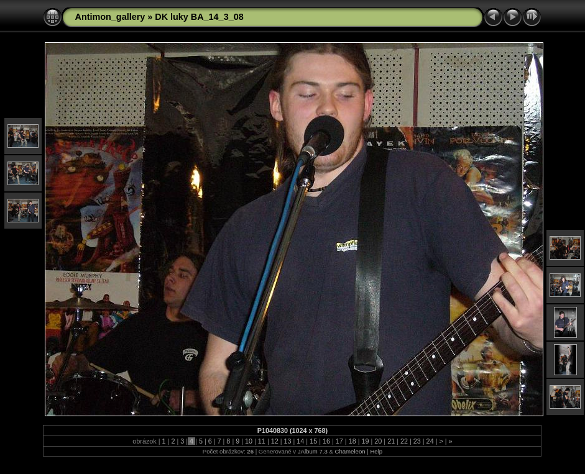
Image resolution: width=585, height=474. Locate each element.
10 (248, 441)
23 (417, 441)
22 (404, 441)
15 (313, 441)
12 (274, 441)
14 (300, 441)
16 (326, 441)
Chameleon (349, 451)
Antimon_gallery (110, 17)
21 (391, 441)
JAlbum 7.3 (313, 451)
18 (352, 441)
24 (430, 441)
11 (261, 441)
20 (378, 441)
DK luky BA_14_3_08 (199, 17)
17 (339, 441)
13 (287, 441)
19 (365, 441)
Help (376, 451)
